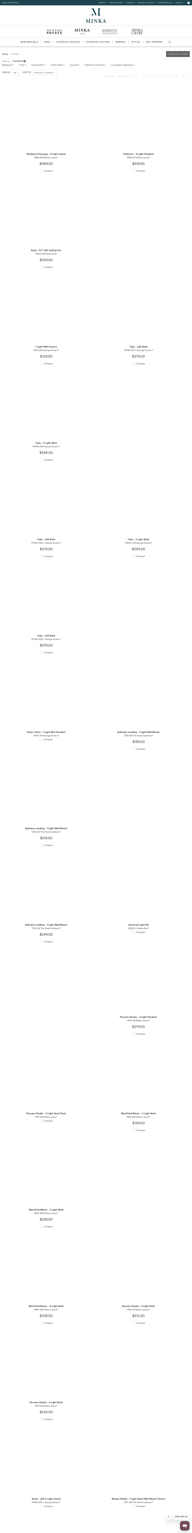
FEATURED (57, 65)
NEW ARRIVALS (29, 41)
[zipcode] (33, 1517)
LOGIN (179, 2)
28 (184, 72)
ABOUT (102, 2)
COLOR (73, 65)
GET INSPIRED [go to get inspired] (154, 41)
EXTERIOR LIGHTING (98, 41)
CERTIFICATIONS (94, 65)
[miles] (33, 1526)
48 (16, 73)
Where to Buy (146, 2)
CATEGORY (37, 65)
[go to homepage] (96, 15)
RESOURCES (116, 2)
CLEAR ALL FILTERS (178, 54)
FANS (47, 41)
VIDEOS (130, 2)
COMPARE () (164, 2)
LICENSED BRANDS (122, 65)
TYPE (22, 65)
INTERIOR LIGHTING (68, 41)
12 (176, 72)
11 (172, 72)
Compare (21, 157)
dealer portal (10, 2)
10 (168, 72)
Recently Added (45, 73)
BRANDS (121, 41)
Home (5, 53)
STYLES (136, 41)
